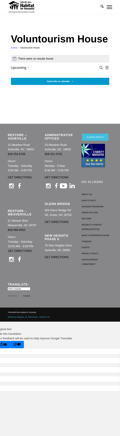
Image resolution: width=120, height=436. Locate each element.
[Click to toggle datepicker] (20, 67)
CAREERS (86, 241)
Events (14, 47)
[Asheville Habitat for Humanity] (22, 7)
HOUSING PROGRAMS (92, 206)
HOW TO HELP (89, 200)
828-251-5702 (53, 154)
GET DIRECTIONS (20, 177)
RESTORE (86, 218)
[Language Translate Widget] (19, 288)
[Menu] (108, 7)
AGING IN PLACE (90, 212)
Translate (23, 296)
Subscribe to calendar (58, 81)
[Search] (101, 7)
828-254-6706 (16, 154)
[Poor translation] (17, 344)
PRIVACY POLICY (90, 253)
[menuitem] (101, 7)
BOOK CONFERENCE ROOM (95, 235)
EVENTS (86, 247)
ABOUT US (87, 194)
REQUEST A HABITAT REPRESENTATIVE (92, 227)
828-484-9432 (16, 230)
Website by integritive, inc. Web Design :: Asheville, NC (29, 317)
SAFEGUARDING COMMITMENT (90, 261)
